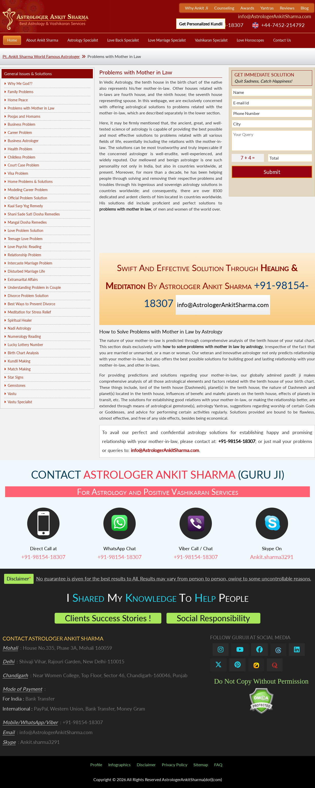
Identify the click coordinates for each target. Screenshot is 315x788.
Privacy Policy (174, 764)
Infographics (119, 764)
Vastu (12, 393)
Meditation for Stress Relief (29, 312)
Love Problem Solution (25, 230)
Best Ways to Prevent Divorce (31, 304)
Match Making (19, 369)
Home (12, 40)
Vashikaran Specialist (211, 40)
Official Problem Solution (27, 198)
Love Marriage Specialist (167, 40)
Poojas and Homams (24, 116)
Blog (305, 7)
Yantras (267, 7)
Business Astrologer (23, 141)
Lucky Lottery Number (25, 344)
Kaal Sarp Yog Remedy (25, 206)
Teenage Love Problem (25, 239)
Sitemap (200, 764)
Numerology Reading (24, 336)
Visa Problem (18, 173)
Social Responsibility (213, 618)
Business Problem (21, 124)
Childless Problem (21, 157)
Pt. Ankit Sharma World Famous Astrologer (41, 56)
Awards (247, 7)
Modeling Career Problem (28, 190)
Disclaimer (146, 764)
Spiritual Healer (20, 320)
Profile (96, 764)
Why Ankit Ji (196, 7)
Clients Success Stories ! (108, 618)
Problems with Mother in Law (31, 108)
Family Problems (20, 92)
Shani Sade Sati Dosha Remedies (34, 214)
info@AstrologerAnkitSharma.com (274, 16)
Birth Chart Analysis (23, 353)
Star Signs (15, 377)
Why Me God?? (20, 83)
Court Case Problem (23, 165)
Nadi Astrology (19, 328)
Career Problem (20, 132)
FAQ (218, 764)
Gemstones (16, 385)
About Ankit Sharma (42, 40)
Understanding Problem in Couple (34, 287)
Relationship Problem (24, 255)
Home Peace (18, 100)
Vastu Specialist (20, 402)
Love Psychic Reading (24, 246)
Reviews (287, 7)
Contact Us (282, 40)
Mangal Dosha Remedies (27, 222)
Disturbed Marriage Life (26, 271)
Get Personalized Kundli (200, 23)
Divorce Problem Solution (28, 295)
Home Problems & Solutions (30, 181)
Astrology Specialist (82, 40)
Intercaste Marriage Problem (30, 263)
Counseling (224, 7)
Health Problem (20, 149)
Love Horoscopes (250, 40)
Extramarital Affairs (23, 279)
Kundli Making (19, 361)
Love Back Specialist (123, 40)
